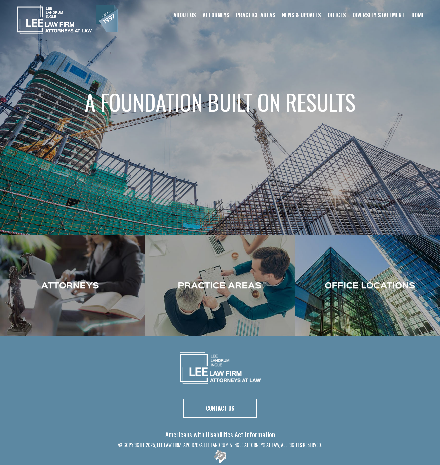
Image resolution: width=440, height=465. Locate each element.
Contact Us (220, 408)
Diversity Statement (379, 15)
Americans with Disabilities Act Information (220, 434)
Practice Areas (255, 15)
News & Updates (301, 15)
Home (418, 15)
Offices (337, 15)
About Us (184, 15)
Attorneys (216, 15)
